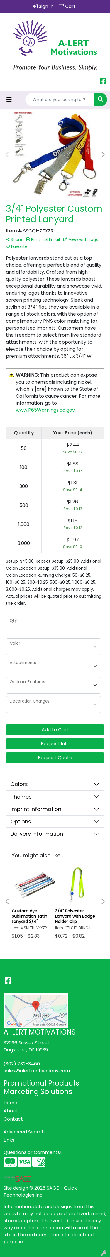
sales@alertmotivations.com (37, 1071)
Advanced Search (24, 1132)
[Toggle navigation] (9, 99)
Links (9, 1140)
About (11, 1111)
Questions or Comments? (33, 1152)
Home (10, 1102)
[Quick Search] (60, 99)
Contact (13, 1119)
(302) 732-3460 (22, 1063)
